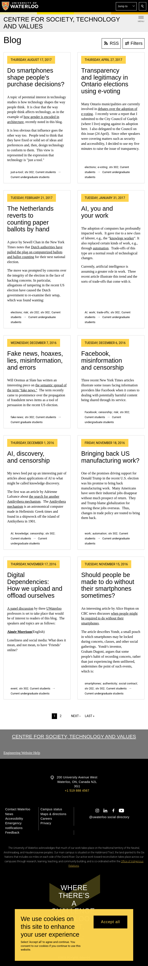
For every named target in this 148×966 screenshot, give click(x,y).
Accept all (110, 922)
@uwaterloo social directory (109, 817)
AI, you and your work (97, 212)
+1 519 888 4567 (77, 790)
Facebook (91, 412)
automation (101, 248)
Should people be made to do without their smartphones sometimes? (107, 585)
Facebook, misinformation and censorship (102, 360)
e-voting (102, 167)
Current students (45, 172)
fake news (17, 417)
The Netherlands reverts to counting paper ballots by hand (30, 219)
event (14, 688)
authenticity (110, 683)
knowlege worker (122, 238)
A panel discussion (20, 608)
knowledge (21, 533)
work (92, 312)
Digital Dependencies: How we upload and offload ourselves (34, 585)
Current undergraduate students (30, 177)
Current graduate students (26, 422)
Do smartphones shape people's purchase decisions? (35, 77)
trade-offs (103, 312)
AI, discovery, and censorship (28, 457)
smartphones (93, 683)
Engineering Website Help (21, 753)
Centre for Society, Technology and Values (74, 736)
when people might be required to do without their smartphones (109, 618)
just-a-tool (17, 172)
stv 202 (34, 312)
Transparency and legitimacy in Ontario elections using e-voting (104, 81)
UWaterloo (54, 608)
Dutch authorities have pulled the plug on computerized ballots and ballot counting (34, 252)
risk (26, 312)
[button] (126, 6)
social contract (128, 683)
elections (90, 167)
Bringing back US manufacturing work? (110, 457)
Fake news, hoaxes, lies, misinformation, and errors (35, 360)
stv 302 (29, 172)
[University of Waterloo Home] (20, 6)
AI (86, 312)
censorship (105, 412)
